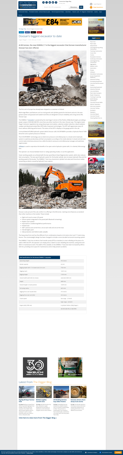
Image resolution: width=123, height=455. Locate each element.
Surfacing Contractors (96, 59)
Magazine (84, 12)
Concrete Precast (94, 116)
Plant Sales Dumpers (95, 93)
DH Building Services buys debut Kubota (60, 400)
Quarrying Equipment (96, 87)
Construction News (23, 12)
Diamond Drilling (94, 79)
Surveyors (93, 110)
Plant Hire (93, 42)
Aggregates (93, 64)
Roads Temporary (95, 95)
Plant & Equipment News (58, 12)
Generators (93, 68)
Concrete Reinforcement (96, 83)
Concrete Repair (94, 114)
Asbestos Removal (95, 89)
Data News (68, 12)
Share (21, 32)
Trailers (92, 85)
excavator (31, 120)
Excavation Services (95, 57)
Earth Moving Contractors (93, 99)
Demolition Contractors (96, 74)
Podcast (20, 15)
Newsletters (98, 7)
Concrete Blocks (94, 91)
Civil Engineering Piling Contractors (96, 48)
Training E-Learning (95, 97)
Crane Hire (93, 53)
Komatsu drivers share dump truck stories (78, 400)
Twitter (46, 2)
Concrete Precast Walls (96, 102)
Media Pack (90, 12)
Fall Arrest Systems (95, 106)
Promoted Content (33, 12)
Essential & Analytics (91, 452)
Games (96, 12)
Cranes (92, 55)
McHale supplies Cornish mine (41, 400)
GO (81, 7)
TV (80, 12)
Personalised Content (106, 452)
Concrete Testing (94, 108)
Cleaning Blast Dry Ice (96, 118)
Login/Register (97, 4)
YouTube (53, 2)
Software (21, 146)
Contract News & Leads (44, 12)
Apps (100, 12)
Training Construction (96, 51)
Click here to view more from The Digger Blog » (38, 418)
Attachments (93, 45)
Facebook (56, 2)
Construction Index (27, 5)
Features (74, 12)
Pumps (92, 70)
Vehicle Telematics (95, 104)
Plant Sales (93, 43)
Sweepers (92, 112)
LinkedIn (50, 2)
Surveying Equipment (96, 81)
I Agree (118, 452)
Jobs (78, 12)
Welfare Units (94, 66)
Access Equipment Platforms (95, 76)
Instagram (43, 2)
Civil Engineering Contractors (94, 61)
